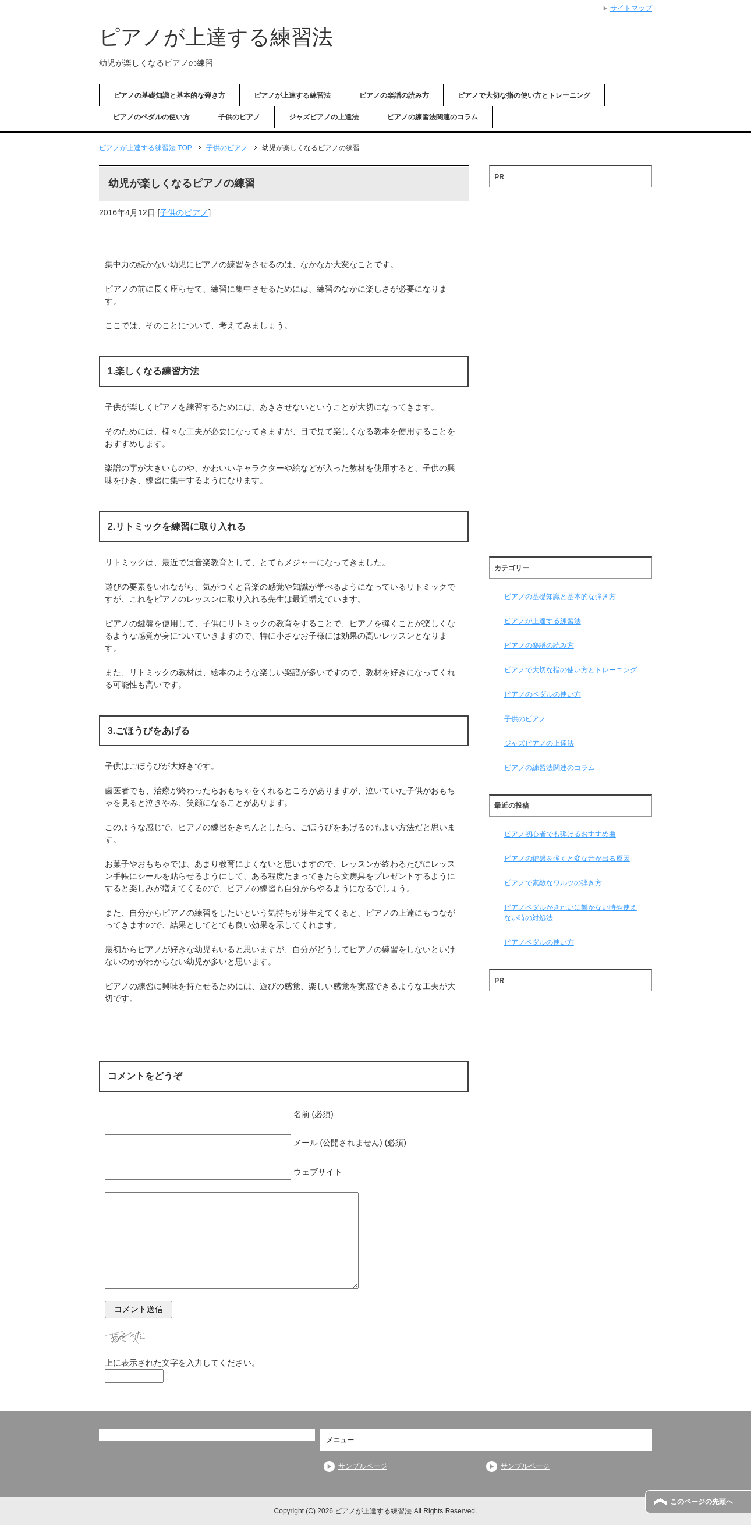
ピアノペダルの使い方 (539, 942)
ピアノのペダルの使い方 (151, 117)
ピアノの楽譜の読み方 (394, 95)
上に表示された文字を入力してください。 (182, 1362)
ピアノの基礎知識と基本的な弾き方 (169, 95)
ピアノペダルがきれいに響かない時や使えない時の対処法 (570, 912)
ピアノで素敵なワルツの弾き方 (553, 883)
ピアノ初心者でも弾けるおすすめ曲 (560, 834)
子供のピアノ (239, 117)
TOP (145, 148)
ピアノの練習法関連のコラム (432, 117)
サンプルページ (362, 1466)
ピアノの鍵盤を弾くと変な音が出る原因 (567, 858)
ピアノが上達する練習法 (216, 37)
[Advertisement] (571, 367)
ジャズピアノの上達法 (324, 117)
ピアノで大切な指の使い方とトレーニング (524, 95)
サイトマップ (631, 8)
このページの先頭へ (701, 1502)
